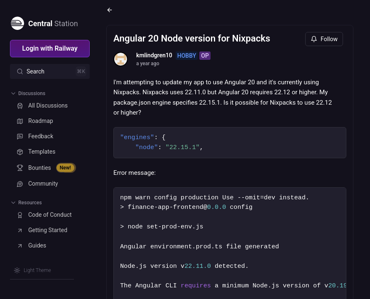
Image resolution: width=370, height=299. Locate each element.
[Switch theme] (32, 270)
